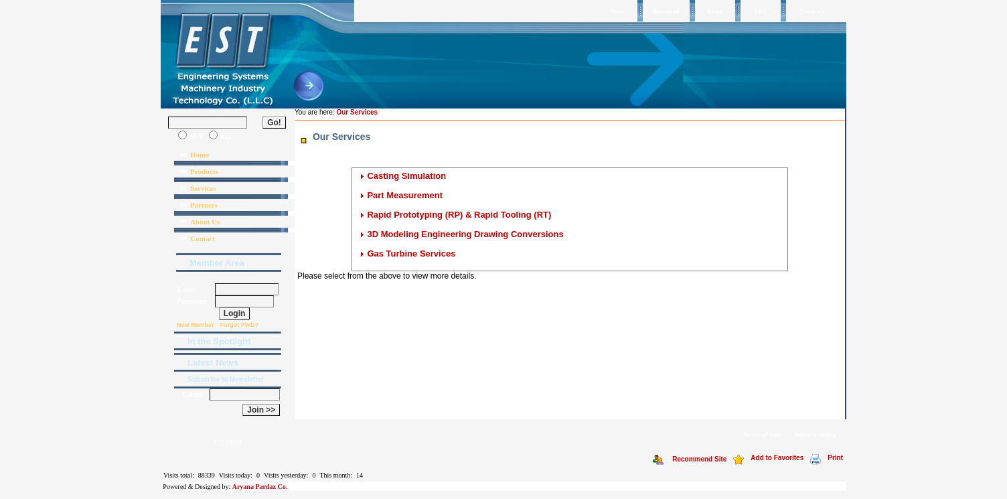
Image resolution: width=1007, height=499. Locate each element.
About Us (205, 222)
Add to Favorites (777, 457)
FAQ (761, 11)
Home (199, 155)
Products (204, 171)
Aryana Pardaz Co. (260, 486)
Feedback (813, 11)
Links (715, 11)
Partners (204, 205)
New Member (195, 325)
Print (835, 457)
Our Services (357, 112)
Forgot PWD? (239, 325)
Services (203, 188)
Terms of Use (762, 434)
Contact (202, 238)
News (618, 11)
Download (666, 11)
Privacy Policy (815, 434)
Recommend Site (699, 459)
